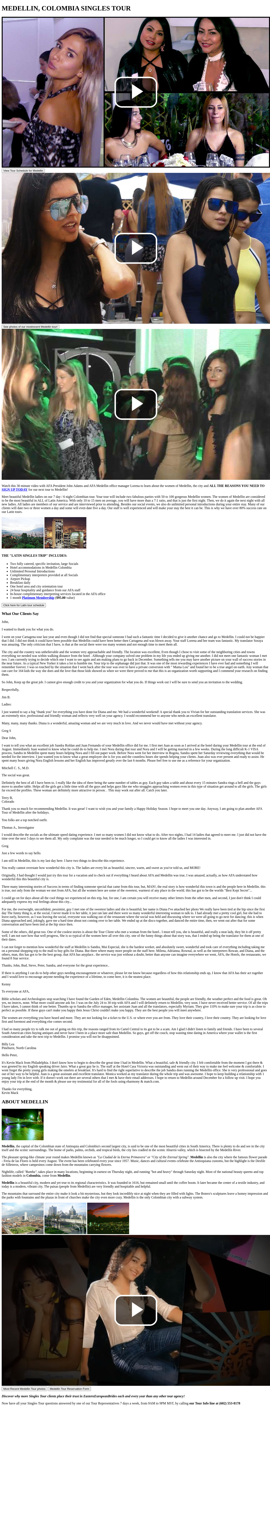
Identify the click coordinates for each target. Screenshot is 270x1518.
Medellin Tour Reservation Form (69, 1388)
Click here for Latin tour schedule (23, 605)
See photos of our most (30, 326)
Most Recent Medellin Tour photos (24, 1388)
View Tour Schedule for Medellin (23, 170)
